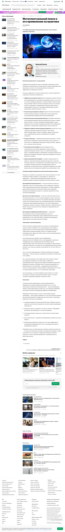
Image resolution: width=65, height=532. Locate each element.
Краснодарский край (21, 512)
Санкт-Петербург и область (22, 501)
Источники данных (51, 488)
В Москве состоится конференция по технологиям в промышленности (13, 22)
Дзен (3, 523)
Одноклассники (5, 517)
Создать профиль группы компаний (9, 491)
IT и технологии (35, 9)
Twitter (3, 515)
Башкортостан (20, 507)
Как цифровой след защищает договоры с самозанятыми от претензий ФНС (13, 151)
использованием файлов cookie (31, 529)
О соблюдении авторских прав (53, 505)
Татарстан (19, 520)
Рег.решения (34, 523)
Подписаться (55, 383)
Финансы (61, 9)
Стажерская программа (6, 508)
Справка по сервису (52, 481)
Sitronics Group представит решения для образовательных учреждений (44, 447)
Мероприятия (30, 1)
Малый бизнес (44, 9)
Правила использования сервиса (36, 489)
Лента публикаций (7, 16)
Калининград (19, 510)
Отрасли (36, 1)
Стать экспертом (5, 485)
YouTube (3, 519)
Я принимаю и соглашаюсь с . (41, 387)
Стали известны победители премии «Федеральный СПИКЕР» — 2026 (13, 159)
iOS (32, 512)
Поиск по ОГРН (51, 483)
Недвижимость (42, 1)
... (47, 1)
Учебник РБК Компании (22, 491)
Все (60, 353)
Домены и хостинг (35, 519)
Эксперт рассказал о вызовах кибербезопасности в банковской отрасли (12, 82)
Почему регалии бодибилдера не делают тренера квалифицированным (46, 422)
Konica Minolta (30, 15)
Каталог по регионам (34, 482)
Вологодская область (21, 508)
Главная (24, 15)
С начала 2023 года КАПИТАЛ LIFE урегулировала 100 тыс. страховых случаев (47, 462)
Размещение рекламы (6, 507)
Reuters (60, 523)
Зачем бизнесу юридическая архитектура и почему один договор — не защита (12, 45)
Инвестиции (23, 1)
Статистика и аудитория (52, 487)
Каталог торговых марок (35, 485)
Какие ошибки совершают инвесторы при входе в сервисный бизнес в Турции (12, 96)
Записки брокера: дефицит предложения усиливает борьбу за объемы (13, 105)
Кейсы (44, 5)
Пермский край (20, 516)
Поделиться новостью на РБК (7, 482)
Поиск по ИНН (50, 485)
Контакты (50, 480)
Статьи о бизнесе (21, 492)
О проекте (56, 5)
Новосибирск (19, 505)
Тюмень (18, 522)
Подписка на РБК (15, 1)
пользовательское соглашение (36, 386)
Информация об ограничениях (53, 501)
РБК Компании (8, 1)
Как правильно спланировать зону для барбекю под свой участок (12, 113)
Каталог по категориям (34, 484)
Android (33, 514)
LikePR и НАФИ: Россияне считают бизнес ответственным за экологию (44, 470)
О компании (4, 501)
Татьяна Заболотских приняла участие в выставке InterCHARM (46, 435)
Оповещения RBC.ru (36, 507)
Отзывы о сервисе (5, 492)
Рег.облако (34, 521)
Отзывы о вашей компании (7, 487)
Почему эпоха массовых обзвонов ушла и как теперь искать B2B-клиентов (12, 121)
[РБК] (2, 1)
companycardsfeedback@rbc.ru (57, 519)
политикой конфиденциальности (45, 529)
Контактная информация (7, 503)
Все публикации (11, 172)
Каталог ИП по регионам (35, 487)
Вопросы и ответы (51, 492)
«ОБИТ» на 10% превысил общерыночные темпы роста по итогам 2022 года (47, 455)
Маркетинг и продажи (53, 9)
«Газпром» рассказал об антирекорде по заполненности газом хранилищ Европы (13, 29)
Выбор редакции (7, 9)
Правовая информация (51, 503)
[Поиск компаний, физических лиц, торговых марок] (23, 5)
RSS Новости (34, 506)
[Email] (38, 383)
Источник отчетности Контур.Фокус (55, 490)
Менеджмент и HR (16, 9)
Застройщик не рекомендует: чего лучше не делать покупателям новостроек (13, 37)
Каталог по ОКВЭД (34, 480)
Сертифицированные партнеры (8, 494)
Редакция (4, 505)
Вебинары (20, 487)
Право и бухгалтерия (26, 9)
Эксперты (39, 5)
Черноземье (19, 524)
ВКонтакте (4, 513)
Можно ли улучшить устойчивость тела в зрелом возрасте (12, 143)
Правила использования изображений (37, 491)
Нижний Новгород (20, 514)
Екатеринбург (19, 503)
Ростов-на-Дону (20, 518)
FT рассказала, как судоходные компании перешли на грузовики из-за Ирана (13, 52)
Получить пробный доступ (7, 484)
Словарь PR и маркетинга (23, 494)
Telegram (3, 521)
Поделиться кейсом (6, 489)
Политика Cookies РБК (52, 494)
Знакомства (34, 524)
